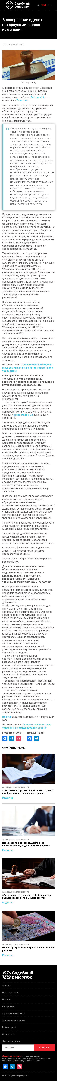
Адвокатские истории (13, 1020)
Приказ (6, 716)
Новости (6, 999)
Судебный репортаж (17, 5)
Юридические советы (13, 1013)
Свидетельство (11, 1056)
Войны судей (9, 1027)
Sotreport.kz (38, 97)
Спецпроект (8, 1034)
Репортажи (8, 1006)
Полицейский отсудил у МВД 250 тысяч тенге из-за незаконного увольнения (27, 367)
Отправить (44, 1047)
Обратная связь (10, 992)
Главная (6, 985)
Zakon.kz (21, 100)
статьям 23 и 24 (23, 414)
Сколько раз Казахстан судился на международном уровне (26, 726)
